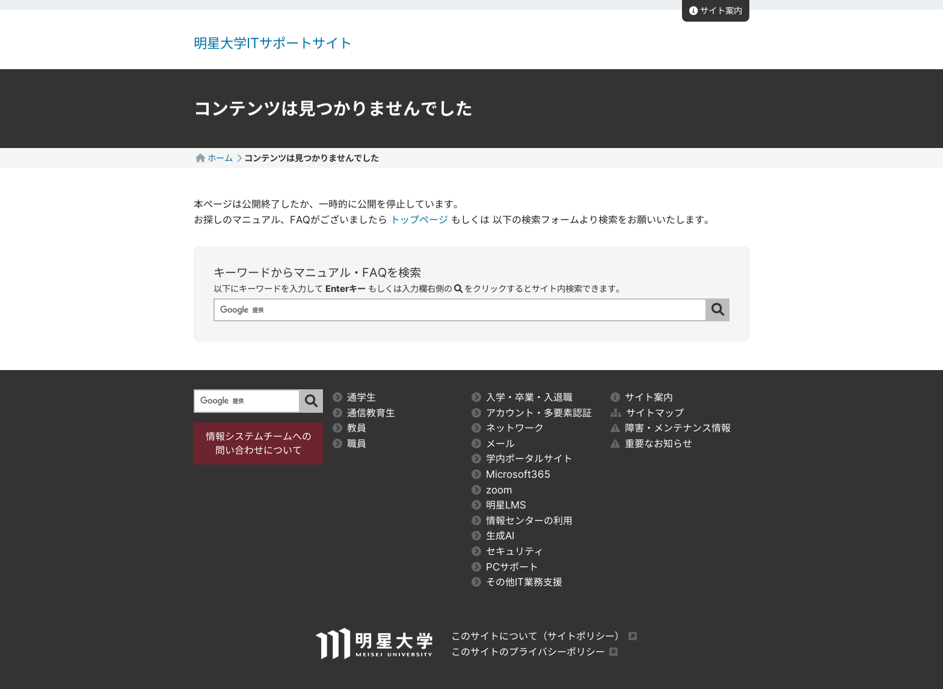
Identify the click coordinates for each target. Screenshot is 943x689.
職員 (349, 443)
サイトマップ (647, 413)
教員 (349, 428)
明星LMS (499, 505)
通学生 (354, 397)
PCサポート (505, 567)
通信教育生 (364, 413)
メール (493, 443)
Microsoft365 (511, 474)
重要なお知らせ (651, 443)
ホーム (220, 157)
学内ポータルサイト (522, 458)
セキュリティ (508, 551)
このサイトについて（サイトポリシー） (537, 636)
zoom (492, 490)
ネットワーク (508, 428)
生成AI (493, 535)
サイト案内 (716, 10)
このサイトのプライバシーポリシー (528, 652)
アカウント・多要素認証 (532, 413)
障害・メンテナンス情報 (670, 428)
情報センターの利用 (522, 520)
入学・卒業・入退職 (522, 397)
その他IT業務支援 (517, 582)
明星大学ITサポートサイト (273, 43)
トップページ (419, 219)
